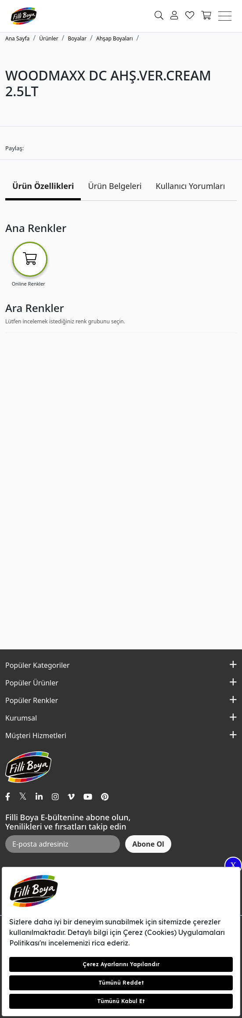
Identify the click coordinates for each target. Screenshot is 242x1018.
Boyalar (77, 38)
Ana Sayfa (17, 38)
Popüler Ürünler (31, 683)
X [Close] (233, 865)
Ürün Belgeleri (114, 186)
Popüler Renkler (31, 700)
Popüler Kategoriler (37, 665)
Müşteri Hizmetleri (35, 735)
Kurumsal (21, 718)
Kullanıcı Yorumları (190, 186)
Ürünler (48, 38)
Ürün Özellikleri (43, 186)
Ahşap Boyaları (114, 38)
